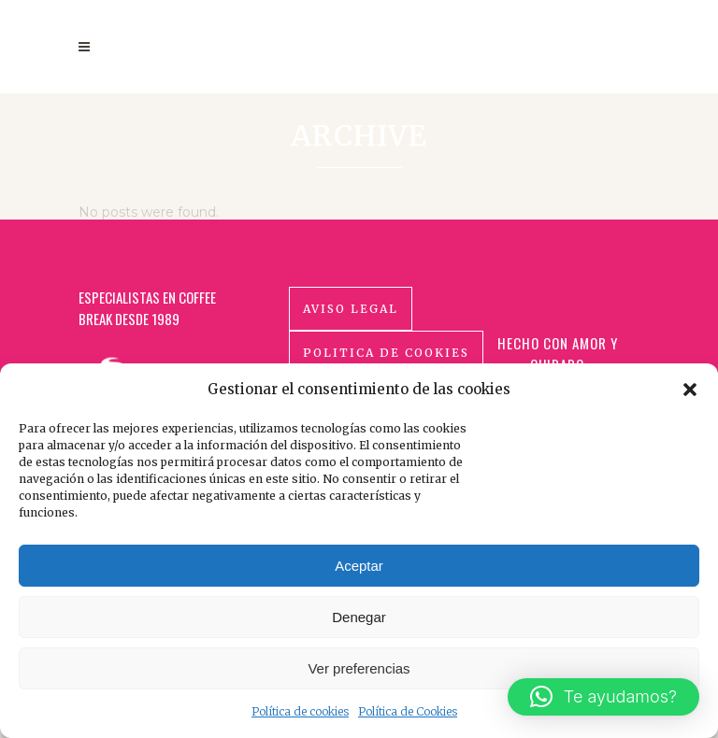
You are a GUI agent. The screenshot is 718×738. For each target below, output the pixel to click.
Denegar (359, 617)
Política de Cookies (407, 711)
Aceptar (359, 566)
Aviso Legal (350, 331)
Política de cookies (300, 711)
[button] (690, 389)
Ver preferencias (358, 668)
